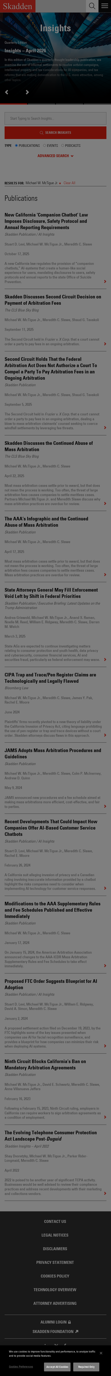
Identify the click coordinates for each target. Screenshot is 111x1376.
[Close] (101, 1353)
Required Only (86, 1366)
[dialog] (55, 1360)
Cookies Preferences (21, 1366)
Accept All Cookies (57, 1366)
